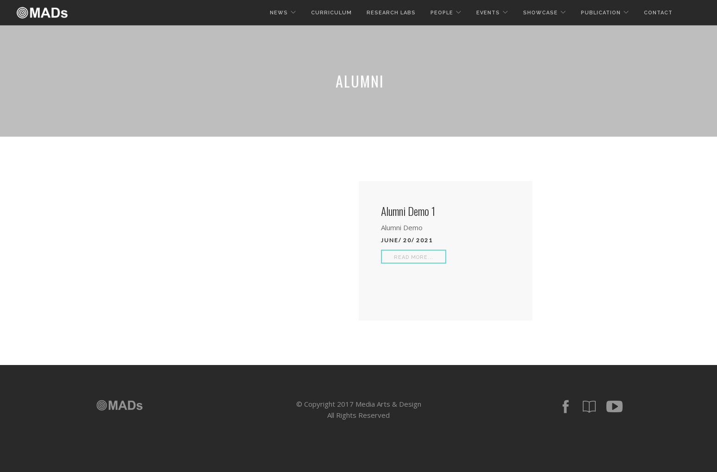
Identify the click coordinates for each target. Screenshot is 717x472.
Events (488, 13)
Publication (601, 13)
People (441, 13)
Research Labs (391, 13)
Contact (658, 13)
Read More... (413, 257)
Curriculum (331, 13)
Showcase (540, 13)
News (279, 13)
